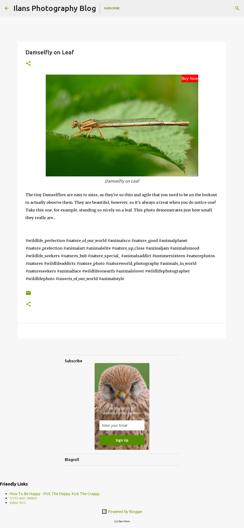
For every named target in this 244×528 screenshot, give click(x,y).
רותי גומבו (17, 502)
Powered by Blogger (122, 511)
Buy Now (190, 78)
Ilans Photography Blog (54, 8)
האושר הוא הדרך (23, 498)
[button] (28, 64)
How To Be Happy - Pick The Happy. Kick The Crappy (55, 494)
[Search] (237, 8)
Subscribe (112, 8)
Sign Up (122, 440)
